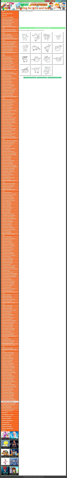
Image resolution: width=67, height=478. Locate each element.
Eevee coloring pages (6, 79)
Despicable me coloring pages (8, 185)
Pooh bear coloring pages (7, 348)
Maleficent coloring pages (7, 99)
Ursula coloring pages (6, 192)
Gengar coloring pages (7, 105)
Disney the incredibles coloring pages (8, 181)
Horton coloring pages (6, 407)
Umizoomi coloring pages (7, 360)
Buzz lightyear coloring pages (8, 322)
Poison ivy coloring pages (7, 107)
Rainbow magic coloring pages (8, 171)
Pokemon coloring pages (7, 35)
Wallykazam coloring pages (7, 174)
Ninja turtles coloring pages (7, 49)
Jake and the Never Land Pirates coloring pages (8, 337)
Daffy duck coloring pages (7, 259)
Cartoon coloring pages (7, 60)
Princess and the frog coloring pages (8, 190)
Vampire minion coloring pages (8, 66)
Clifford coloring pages (7, 236)
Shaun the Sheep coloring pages (8, 122)
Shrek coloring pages (6, 339)
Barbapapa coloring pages (7, 364)
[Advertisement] (42, 19)
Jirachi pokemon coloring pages (8, 136)
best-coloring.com (34, 476)
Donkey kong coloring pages (8, 169)
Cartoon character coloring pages (9, 218)
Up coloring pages (6, 270)
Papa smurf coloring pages (7, 258)
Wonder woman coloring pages (8, 43)
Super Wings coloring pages (8, 401)
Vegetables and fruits (6, 424)
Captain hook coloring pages (8, 244)
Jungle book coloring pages (8, 72)
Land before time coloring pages (8, 133)
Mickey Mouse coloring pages (8, 22)
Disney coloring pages (6, 23)
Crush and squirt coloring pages (8, 101)
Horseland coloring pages (7, 195)
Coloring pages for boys (7, 410)
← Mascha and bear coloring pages (30, 77)
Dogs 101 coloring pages (7, 262)
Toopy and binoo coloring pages (8, 299)
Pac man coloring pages (7, 319)
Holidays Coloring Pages (7, 428)
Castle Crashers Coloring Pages (8, 381)
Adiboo (3, 55)
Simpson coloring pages (7, 308)
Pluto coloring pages (6, 278)
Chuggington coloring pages (8, 214)
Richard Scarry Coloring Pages (8, 384)
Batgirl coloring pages (6, 157)
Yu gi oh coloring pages (7, 223)
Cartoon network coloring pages (8, 148)
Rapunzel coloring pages (7, 67)
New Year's (4, 15)
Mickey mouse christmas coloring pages (9, 97)
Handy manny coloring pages (8, 249)
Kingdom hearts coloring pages (8, 183)
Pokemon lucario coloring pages (8, 255)
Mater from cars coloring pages (8, 246)
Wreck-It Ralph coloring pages (8, 366)
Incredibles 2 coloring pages (8, 352)
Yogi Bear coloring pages (7, 307)
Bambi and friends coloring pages (9, 320)
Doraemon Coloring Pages (7, 378)
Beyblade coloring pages (7, 220)
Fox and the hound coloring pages (9, 165)
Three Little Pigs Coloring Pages (8, 229)
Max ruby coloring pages (7, 279)
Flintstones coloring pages (7, 221)
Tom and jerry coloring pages (8, 125)
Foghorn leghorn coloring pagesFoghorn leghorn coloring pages (8, 345)
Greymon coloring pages (7, 305)
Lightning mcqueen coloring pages (9, 89)
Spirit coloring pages (6, 209)
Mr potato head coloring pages (8, 142)
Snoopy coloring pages (7, 145)
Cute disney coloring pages (7, 37)
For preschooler (5, 422)
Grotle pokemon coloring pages (8, 238)
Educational (4, 412)
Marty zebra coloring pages (7, 325)
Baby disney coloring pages (8, 84)
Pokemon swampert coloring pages (9, 110)
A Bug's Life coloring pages (7, 380)
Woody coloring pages (6, 188)
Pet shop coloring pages (7, 76)
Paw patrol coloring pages (7, 47)
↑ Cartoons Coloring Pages (41, 77)
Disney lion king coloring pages (8, 130)
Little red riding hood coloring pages (9, 273)
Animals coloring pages (7, 420)
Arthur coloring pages (6, 311)
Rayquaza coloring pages (7, 93)
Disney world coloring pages (8, 198)
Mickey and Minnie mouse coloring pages (9, 39)
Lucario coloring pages (7, 108)
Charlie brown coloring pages (8, 160)
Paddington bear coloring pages (8, 288)
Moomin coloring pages (7, 361)
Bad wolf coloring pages (7, 290)
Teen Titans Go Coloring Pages (8, 367)
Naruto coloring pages (6, 172)
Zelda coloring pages (6, 179)
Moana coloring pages (6, 406)
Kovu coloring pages (6, 264)
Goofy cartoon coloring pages (8, 284)
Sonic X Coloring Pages (7, 20)
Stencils (4, 430)
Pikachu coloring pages (7, 25)
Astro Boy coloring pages (7, 375)
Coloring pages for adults (7, 414)
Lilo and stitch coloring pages (8, 92)
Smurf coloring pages (6, 287)
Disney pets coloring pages (7, 95)
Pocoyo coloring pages (7, 156)
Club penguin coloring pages (8, 354)
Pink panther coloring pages (8, 317)
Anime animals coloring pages (8, 119)
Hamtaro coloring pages (7, 247)
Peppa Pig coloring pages (7, 61)
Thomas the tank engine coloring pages (9, 70)
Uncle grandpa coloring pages (8, 90)
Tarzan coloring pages (6, 256)
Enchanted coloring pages (7, 387)
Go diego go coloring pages (8, 252)
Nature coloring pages (7, 426)
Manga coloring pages (6, 75)
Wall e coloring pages (6, 232)
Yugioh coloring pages (6, 313)
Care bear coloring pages (7, 285)
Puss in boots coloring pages (8, 395)
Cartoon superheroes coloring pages (9, 140)
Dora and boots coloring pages (8, 168)
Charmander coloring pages (8, 63)
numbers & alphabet (6, 418)
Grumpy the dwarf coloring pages (9, 128)
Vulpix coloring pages (6, 159)
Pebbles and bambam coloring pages (8, 234)
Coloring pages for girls (7, 13)
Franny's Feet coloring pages (8, 398)
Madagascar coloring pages (7, 19)
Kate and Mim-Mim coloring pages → (54, 77)
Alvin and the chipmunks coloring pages (9, 32)
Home (3, 11)
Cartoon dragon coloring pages (8, 200)
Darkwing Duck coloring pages (8, 404)
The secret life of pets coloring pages (8, 292)
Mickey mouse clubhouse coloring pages (9, 138)
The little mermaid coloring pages (9, 41)
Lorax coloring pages (6, 355)
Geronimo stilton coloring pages (8, 121)
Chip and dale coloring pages (8, 197)
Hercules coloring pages (7, 297)
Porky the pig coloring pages (8, 342)
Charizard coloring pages (7, 102)
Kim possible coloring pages (8, 253)
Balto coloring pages (6, 212)
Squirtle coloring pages (7, 87)
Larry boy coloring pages (7, 326)
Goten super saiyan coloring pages (9, 153)
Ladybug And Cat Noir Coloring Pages (8, 27)
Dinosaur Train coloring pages (8, 227)
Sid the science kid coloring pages (9, 154)
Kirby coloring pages (6, 201)
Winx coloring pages (6, 416)
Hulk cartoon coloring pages (8, 143)
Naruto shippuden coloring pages (9, 276)
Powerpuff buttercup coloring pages (9, 275)
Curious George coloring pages (8, 377)
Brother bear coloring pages (8, 314)
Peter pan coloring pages (7, 162)
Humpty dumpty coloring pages (8, 113)
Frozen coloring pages (6, 116)
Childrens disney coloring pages (8, 78)
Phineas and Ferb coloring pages (9, 372)
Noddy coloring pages (6, 131)
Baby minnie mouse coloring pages (9, 73)
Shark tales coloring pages (7, 323)
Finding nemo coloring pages (8, 151)
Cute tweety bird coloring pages (8, 215)
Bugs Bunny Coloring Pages (8, 363)
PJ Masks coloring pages (7, 81)
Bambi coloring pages (6, 206)
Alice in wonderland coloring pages (9, 46)
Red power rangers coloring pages (9, 194)
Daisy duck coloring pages (7, 163)
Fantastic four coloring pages (8, 282)
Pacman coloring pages (7, 224)
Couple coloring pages (6, 127)
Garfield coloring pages (7, 203)
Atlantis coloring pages (7, 383)
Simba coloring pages (6, 204)
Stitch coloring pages (6, 111)
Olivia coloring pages (6, 331)
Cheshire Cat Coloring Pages (8, 393)
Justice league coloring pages (8, 340)
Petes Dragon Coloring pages (8, 409)
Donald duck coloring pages (8, 104)
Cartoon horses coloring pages (8, 281)
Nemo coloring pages (6, 230)
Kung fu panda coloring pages (8, 177)
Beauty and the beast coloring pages (9, 166)
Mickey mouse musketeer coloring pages (9, 350)
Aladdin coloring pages (7, 296)
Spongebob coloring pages (7, 58)
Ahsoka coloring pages (7, 124)
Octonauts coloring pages (7, 357)
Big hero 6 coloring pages (7, 396)
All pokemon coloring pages (8, 44)
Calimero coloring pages (7, 369)
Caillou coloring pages (6, 316)
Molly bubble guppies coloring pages (8, 303)
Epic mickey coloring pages (7, 217)
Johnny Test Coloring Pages (8, 358)
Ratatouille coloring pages (7, 261)
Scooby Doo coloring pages (8, 186)
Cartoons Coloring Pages (7, 17)
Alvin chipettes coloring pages (8, 328)
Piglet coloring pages (6, 250)
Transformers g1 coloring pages (8, 265)
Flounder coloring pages (7, 134)
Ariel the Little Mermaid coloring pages (8, 53)
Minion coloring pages (6, 34)
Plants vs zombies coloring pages (9, 29)
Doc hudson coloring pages (7, 334)
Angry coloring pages (6, 294)
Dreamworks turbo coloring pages (9, 310)
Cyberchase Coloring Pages (8, 389)
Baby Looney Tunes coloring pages (9, 386)
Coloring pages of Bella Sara (8, 392)
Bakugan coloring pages (7, 226)
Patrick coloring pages (6, 241)
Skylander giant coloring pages (8, 267)
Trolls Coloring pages (6, 64)
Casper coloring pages (6, 390)
